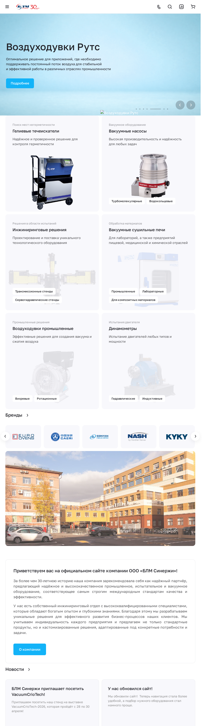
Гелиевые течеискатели (36, 130)
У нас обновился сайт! (130, 688)
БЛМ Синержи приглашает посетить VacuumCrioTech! (48, 691)
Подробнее (20, 83)
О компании (29, 649)
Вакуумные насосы (128, 130)
